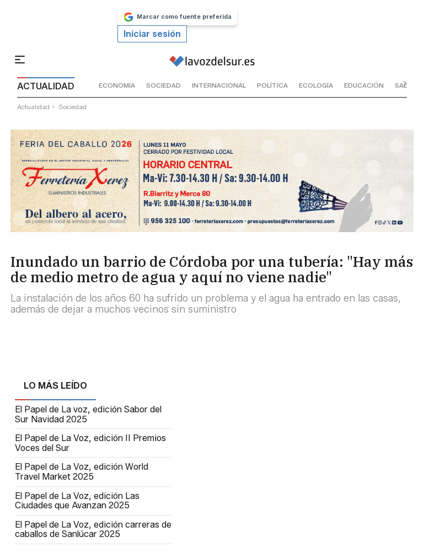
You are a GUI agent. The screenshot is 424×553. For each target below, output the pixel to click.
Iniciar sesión (152, 34)
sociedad (163, 85)
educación (364, 85)
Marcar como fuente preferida (177, 17)
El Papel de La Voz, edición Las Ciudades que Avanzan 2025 (77, 501)
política (272, 85)
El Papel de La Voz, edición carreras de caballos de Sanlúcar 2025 (93, 529)
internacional (219, 85)
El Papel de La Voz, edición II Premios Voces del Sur (90, 443)
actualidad (33, 107)
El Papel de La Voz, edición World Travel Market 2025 (81, 471)
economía (117, 85)
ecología (316, 85)
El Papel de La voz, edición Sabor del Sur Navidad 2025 (88, 414)
